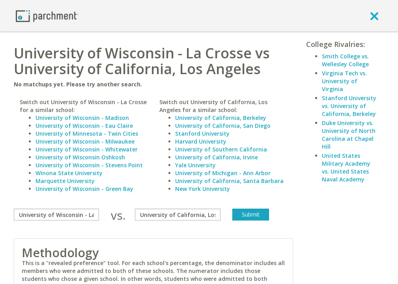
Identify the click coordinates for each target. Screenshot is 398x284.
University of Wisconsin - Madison (82, 117)
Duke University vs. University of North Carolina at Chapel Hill (349, 134)
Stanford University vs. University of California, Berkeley (349, 106)
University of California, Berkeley (220, 117)
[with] (177, 214)
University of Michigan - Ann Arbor (223, 173)
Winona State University (69, 173)
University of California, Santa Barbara (229, 181)
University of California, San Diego (223, 125)
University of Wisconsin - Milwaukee (85, 141)
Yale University (195, 165)
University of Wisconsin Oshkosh (80, 157)
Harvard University (200, 141)
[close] (374, 16)
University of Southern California (221, 149)
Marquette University (65, 181)
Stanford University (202, 133)
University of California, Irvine (216, 157)
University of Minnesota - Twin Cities (87, 133)
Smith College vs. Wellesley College (345, 60)
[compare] (56, 214)
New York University (202, 188)
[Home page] (47, 15)
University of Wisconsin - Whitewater (87, 149)
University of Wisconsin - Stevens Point (89, 165)
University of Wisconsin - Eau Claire (84, 125)
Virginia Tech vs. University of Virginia (344, 81)
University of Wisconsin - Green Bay (84, 188)
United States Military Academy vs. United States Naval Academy (346, 167)
